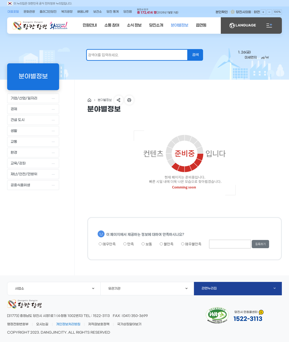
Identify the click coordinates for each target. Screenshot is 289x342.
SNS (118, 100)
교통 (33, 141)
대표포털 (13, 12)
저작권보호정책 (98, 324)
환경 (33, 152)
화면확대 (263, 12)
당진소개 (156, 25)
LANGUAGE (242, 25)
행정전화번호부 (17, 324)
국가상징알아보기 (129, 324)
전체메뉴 (269, 25)
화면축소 (269, 12)
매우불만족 (191, 244)
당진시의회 (243, 12)
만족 (128, 244)
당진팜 (127, 12)
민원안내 (90, 25)
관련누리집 (239, 288)
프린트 (129, 100)
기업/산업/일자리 (33, 98)
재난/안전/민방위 (33, 174)
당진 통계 (113, 12)
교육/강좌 (33, 163)
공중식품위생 (33, 185)
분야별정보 (179, 25)
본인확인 (222, 12)
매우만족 (107, 244)
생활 (33, 131)
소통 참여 (111, 25)
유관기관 (148, 289)
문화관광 (29, 12)
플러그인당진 (48, 12)
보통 (147, 244)
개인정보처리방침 (68, 324)
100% (277, 12)
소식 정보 (134, 25)
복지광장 (67, 12)
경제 (33, 109)
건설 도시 (33, 120)
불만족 (166, 244)
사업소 (54, 289)
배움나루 (83, 12)
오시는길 (42, 324)
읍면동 (201, 25)
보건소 (97, 12)
